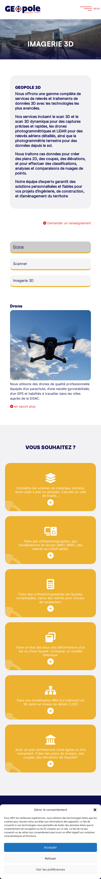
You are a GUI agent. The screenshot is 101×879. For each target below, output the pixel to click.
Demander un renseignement (67, 223)
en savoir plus (22, 406)
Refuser (50, 858)
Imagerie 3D (23, 280)
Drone (18, 247)
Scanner (20, 264)
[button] (95, 810)
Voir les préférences (50, 869)
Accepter (50, 847)
